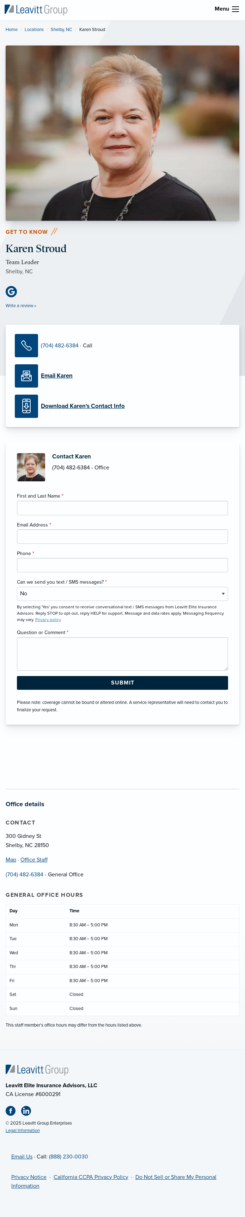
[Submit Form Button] (122, 683)
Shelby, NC (61, 29)
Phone (25, 553)
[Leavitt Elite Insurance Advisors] (36, 9)
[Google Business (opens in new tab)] (14, 291)
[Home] (37, 1069)
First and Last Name (40, 496)
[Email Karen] (122, 376)
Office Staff (34, 859)
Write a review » (21, 306)
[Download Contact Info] (122, 406)
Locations (34, 29)
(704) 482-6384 (60, 345)
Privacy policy (48, 619)
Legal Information (23, 1130)
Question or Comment (42, 632)
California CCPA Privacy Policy (91, 1177)
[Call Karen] (28, 345)
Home (12, 29)
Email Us (21, 1156)
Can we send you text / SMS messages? (62, 582)
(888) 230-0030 (68, 1156)
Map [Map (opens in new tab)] (11, 859)
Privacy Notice (29, 1177)
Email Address (34, 525)
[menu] (235, 9)
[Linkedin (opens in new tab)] (29, 1112)
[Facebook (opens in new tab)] (13, 1112)
